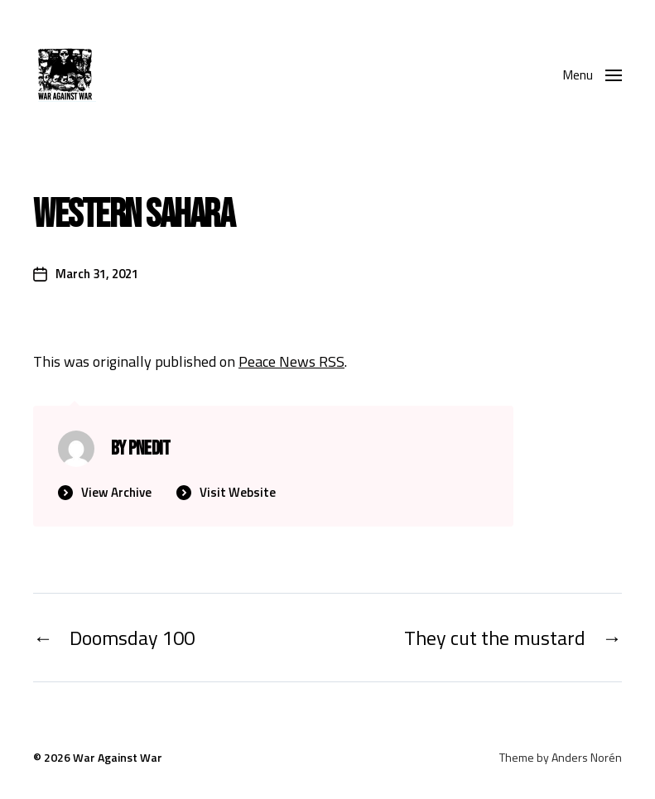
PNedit (149, 448)
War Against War (117, 757)
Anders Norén (586, 757)
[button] (592, 74)
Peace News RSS (291, 361)
